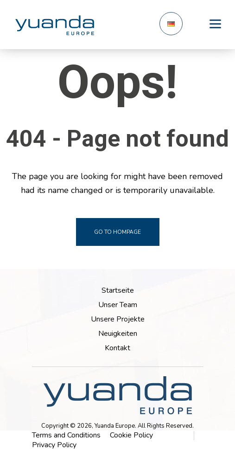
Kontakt (117, 348)
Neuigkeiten (117, 333)
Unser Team (117, 305)
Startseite (118, 290)
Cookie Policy (131, 435)
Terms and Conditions (66, 435)
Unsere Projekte (118, 319)
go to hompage (117, 232)
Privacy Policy (54, 445)
